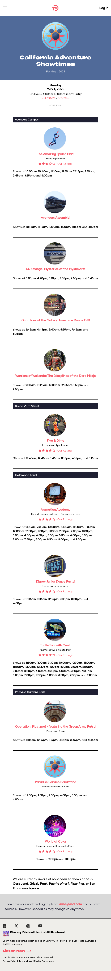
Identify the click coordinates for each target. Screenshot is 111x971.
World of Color (55, 841)
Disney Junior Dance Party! (55, 581)
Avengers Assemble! (55, 218)
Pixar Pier (77, 884)
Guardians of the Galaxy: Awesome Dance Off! (55, 320)
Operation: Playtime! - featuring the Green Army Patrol (55, 726)
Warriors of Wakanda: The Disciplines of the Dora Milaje (55, 376)
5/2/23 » (63, 98)
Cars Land (20, 884)
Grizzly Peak (38, 884)
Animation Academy (55, 510)
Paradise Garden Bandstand (55, 782)
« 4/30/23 (49, 98)
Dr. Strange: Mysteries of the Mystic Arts (55, 269)
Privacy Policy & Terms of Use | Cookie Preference (28, 961)
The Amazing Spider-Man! (55, 154)
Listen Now (18, 951)
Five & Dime (55, 441)
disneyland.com (70, 904)
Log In (103, 8)
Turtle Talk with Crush (55, 645)
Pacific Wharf (59, 884)
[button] (55, 106)
